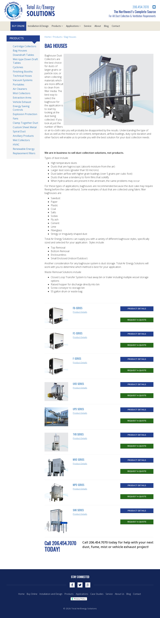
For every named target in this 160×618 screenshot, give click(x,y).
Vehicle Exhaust (22, 102)
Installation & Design (38, 26)
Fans (15, 118)
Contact (116, 26)
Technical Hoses (22, 75)
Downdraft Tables (23, 55)
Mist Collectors (21, 93)
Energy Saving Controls (21, 107)
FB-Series (77, 308)
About (98, 26)
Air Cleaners (20, 89)
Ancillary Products (23, 136)
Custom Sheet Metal (25, 127)
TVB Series (78, 434)
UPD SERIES (78, 409)
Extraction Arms (22, 97)
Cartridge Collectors (24, 46)
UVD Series (78, 384)
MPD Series (78, 485)
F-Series (77, 358)
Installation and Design (51, 593)
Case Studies (96, 593)
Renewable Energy (24, 149)
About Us (119, 593)
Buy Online (18, 26)
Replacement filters (24, 153)
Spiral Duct (19, 131)
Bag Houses (70, 36)
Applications (73, 26)
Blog (106, 26)
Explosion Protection (25, 114)
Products (57, 26)
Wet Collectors (21, 140)
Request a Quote (137, 319)
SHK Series (78, 510)
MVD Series (78, 459)
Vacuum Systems (22, 80)
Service (87, 26)
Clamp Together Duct (25, 123)
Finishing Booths (23, 71)
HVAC (16, 144)
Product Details (80, 312)
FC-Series (77, 333)
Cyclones (18, 67)
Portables (18, 84)
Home (48, 36)
